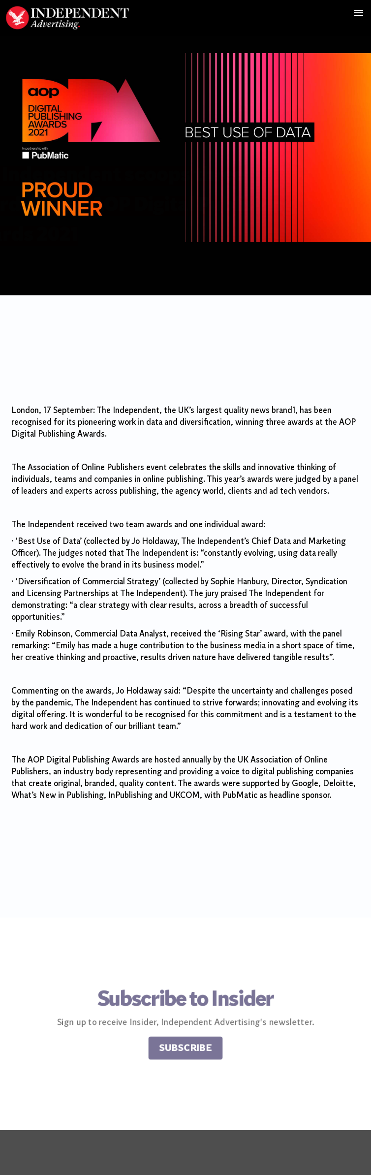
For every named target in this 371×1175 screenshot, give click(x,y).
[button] (358, 13)
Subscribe (186, 1050)
